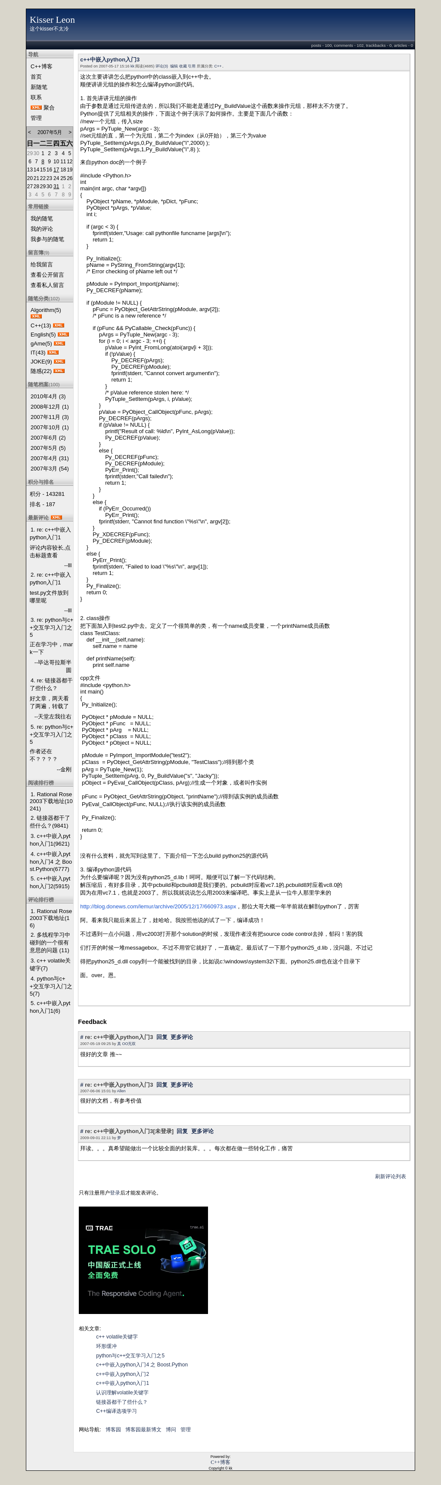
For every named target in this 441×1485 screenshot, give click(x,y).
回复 (162, 1037)
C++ (218, 66)
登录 (115, 1193)
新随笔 (39, 87)
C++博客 (42, 66)
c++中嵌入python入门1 (122, 1383)
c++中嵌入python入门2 (122, 1374)
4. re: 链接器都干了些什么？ (51, 684)
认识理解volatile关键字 (122, 1393)
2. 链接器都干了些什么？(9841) (50, 822)
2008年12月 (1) (50, 406)
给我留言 (42, 264)
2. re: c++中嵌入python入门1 (50, 578)
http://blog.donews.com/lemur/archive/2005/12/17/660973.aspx (158, 906)
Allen (121, 1091)
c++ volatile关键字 (117, 1337)
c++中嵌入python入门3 (110, 59)
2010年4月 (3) (48, 396)
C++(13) (41, 325)
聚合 (49, 107)
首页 (36, 76)
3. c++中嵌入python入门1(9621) (50, 840)
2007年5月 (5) (48, 448)
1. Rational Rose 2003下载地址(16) (51, 918)
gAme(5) (41, 343)
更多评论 (182, 1037)
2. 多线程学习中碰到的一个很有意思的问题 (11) (50, 942)
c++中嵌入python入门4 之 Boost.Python (142, 1365)
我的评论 (42, 229)
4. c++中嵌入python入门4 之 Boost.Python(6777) (51, 861)
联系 (36, 97)
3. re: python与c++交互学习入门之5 (51, 627)
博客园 (113, 1430)
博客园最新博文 (143, 1430)
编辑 (174, 66)
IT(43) (38, 352)
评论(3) (161, 66)
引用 (192, 66)
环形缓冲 (106, 1346)
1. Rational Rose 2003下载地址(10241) (51, 801)
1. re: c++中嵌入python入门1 (50, 533)
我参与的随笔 (47, 239)
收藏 (183, 66)
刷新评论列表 (390, 1176)
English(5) (43, 334)
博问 (171, 1430)
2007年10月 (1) (50, 427)
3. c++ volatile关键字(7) (50, 964)
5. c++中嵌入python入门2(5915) (50, 882)
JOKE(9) (41, 361)
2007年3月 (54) (50, 468)
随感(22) (41, 371)
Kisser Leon (52, 20)
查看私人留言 (47, 285)
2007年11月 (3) (50, 417)
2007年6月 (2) (48, 437)
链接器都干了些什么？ (122, 1402)
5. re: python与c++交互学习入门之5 (51, 734)
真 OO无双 (126, 1044)
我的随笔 (42, 218)
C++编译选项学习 (116, 1411)
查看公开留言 (47, 275)
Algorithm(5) (46, 310)
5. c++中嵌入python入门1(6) (50, 1007)
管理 (36, 118)
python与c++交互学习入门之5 (130, 1356)
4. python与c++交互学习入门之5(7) (51, 986)
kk (132, 66)
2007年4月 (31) (50, 458)
